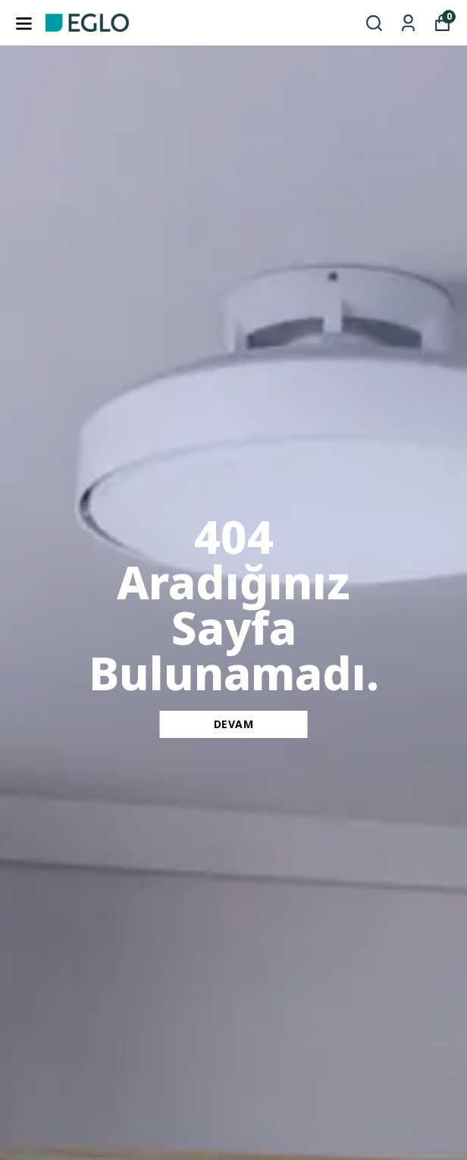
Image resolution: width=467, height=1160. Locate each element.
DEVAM (234, 724)
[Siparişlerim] (408, 23)
